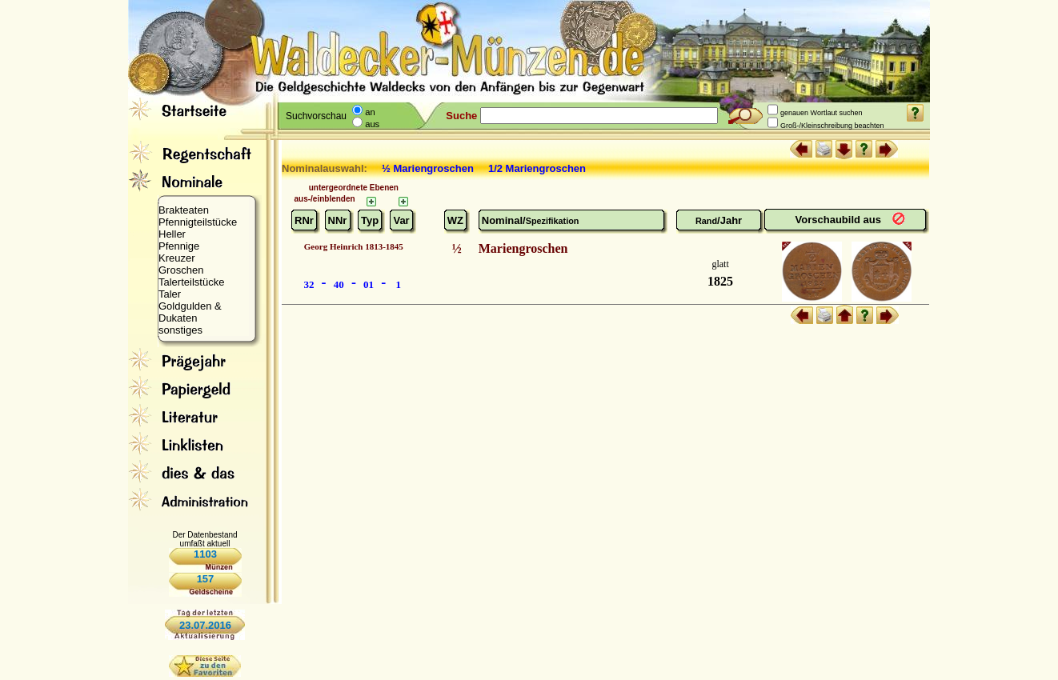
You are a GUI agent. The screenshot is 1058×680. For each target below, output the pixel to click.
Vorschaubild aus (840, 220)
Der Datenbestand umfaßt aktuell (204, 539)
